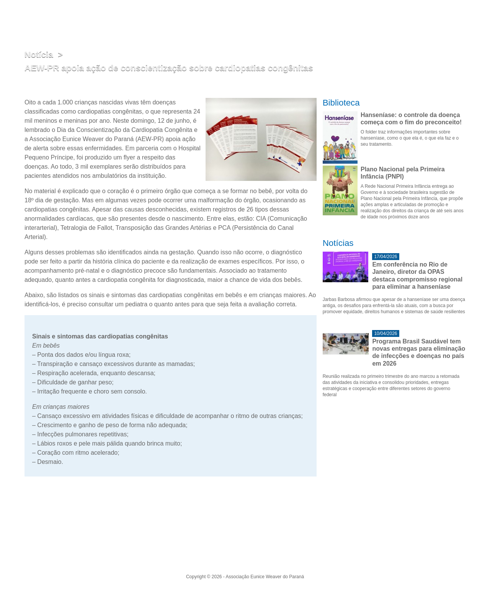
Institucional (235, 23)
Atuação (266, 23)
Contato (456, 23)
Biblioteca (429, 23)
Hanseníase (337, 23)
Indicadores (371, 23)
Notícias (401, 23)
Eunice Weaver (299, 23)
